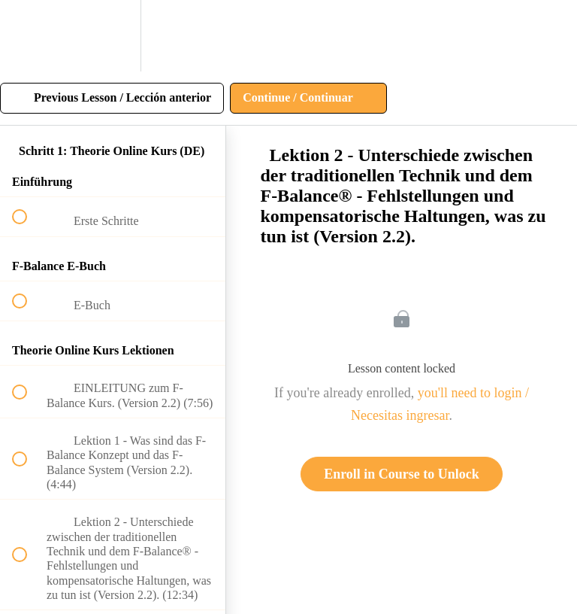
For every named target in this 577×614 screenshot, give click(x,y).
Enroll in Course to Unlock (401, 474)
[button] (28, 35)
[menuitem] (112, 35)
